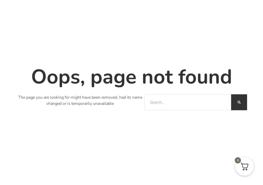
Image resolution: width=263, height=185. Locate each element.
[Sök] (239, 102)
